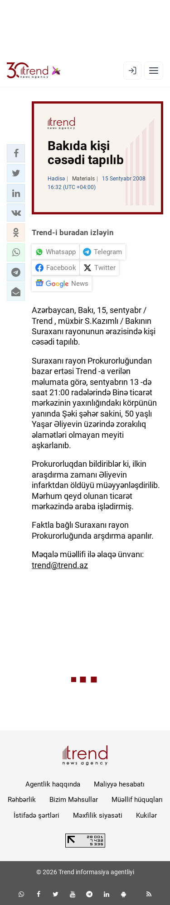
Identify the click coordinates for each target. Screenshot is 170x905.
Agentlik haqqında (52, 784)
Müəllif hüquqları (137, 800)
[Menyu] (153, 71)
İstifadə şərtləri (36, 815)
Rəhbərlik (22, 800)
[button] (16, 153)
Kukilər (146, 815)
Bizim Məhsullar (73, 800)
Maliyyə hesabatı (119, 784)
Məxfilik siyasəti (97, 815)
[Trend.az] (34, 70)
